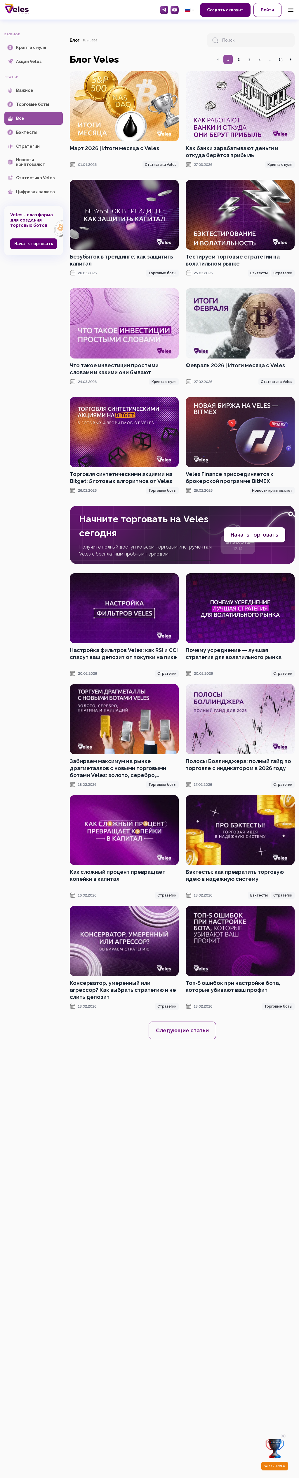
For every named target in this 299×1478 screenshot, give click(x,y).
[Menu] (290, 10)
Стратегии (282, 273)
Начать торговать (33, 243)
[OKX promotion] (182, 1097)
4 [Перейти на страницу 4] (259, 59)
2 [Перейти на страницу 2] (239, 59)
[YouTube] (175, 10)
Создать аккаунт (225, 10)
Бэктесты (259, 273)
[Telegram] (164, 10)
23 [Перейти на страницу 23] (281, 59)
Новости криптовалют (272, 490)
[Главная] (17, 8)
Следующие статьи (182, 1030)
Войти (267, 10)
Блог (74, 40)
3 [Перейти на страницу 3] (249, 59)
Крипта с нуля (279, 165)
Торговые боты (162, 273)
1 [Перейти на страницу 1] (228, 59)
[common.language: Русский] (189, 10)
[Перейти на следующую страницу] (290, 59)
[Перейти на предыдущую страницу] (218, 59)
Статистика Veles (160, 165)
